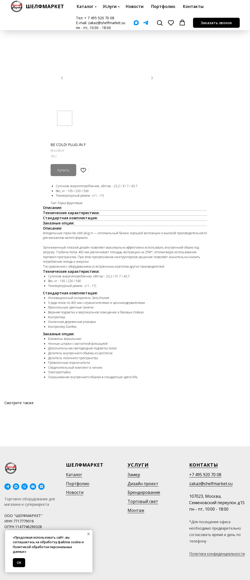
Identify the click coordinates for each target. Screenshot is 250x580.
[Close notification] (88, 534)
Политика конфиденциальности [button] (217, 553)
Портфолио (163, 6)
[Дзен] (41, 486)
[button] (160, 23)
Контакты (193, 6)
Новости (134, 6)
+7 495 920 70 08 (205, 474)
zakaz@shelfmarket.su (106, 22)
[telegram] (7, 486)
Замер (134, 474)
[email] (33, 486)
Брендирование (144, 492)
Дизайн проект (143, 483)
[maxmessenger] (16, 486)
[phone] (24, 486)
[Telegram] (145, 23)
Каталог (85, 6)
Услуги (110, 6)
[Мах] (136, 23)
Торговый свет (143, 501)
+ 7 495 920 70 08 (99, 17)
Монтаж (136, 510)
